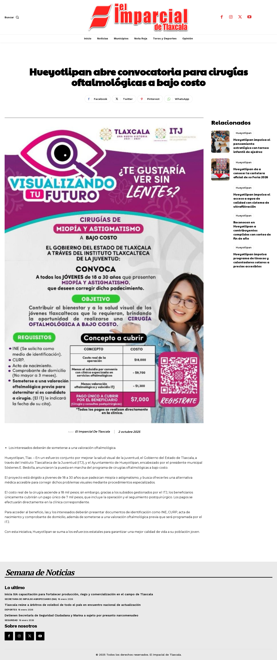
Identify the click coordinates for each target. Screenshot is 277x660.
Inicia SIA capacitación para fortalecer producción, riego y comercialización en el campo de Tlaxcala (79, 594)
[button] (12, 17)
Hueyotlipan (138, 58)
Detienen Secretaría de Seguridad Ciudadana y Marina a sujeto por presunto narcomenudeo (71, 615)
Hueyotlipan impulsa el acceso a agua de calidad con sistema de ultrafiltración (251, 200)
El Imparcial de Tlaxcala (92, 431)
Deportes (11, 609)
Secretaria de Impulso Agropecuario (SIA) (31, 599)
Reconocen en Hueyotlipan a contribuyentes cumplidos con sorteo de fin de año (252, 230)
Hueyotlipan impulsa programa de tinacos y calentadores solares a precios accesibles (251, 260)
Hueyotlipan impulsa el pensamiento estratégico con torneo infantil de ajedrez (251, 146)
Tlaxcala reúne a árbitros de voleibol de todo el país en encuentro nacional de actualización (73, 605)
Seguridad (11, 620)
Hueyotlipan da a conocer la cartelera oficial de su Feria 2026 (250, 173)
